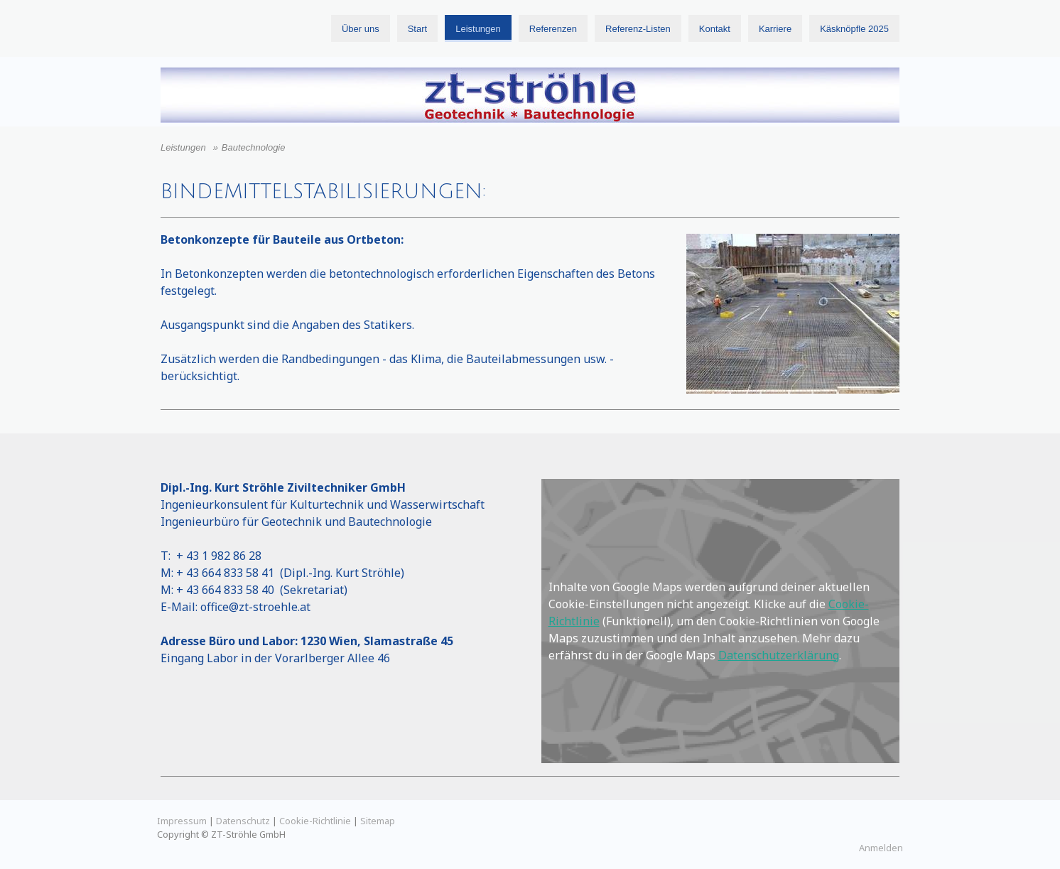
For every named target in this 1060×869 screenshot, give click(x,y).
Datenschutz (243, 820)
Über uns (360, 28)
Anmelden (881, 847)
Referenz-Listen (638, 28)
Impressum (182, 820)
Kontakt (714, 28)
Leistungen (478, 28)
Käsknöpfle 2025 (854, 28)
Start (417, 28)
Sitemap (377, 820)
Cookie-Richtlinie (315, 820)
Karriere (775, 28)
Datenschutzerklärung (778, 655)
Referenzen (553, 28)
